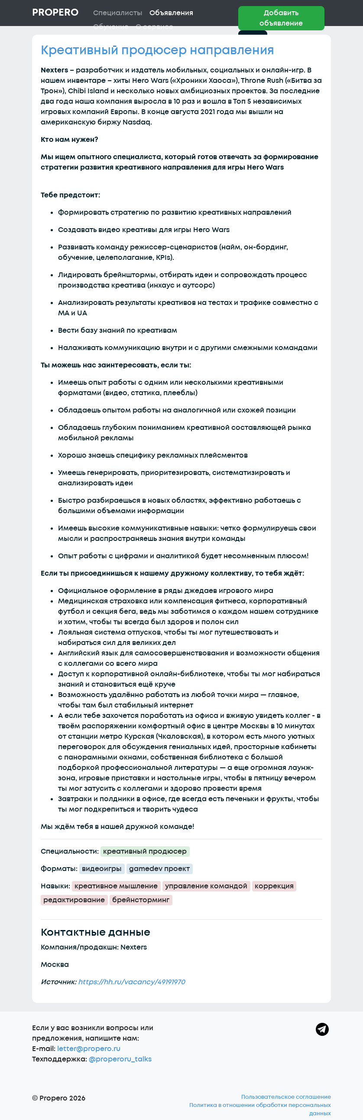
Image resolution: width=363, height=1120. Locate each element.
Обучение (111, 27)
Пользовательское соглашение (286, 1097)
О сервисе (154, 27)
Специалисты (118, 13)
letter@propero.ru (88, 1049)
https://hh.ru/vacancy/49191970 (131, 982)
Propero (55, 13)
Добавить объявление (281, 18)
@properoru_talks (120, 1059)
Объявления (171, 13)
